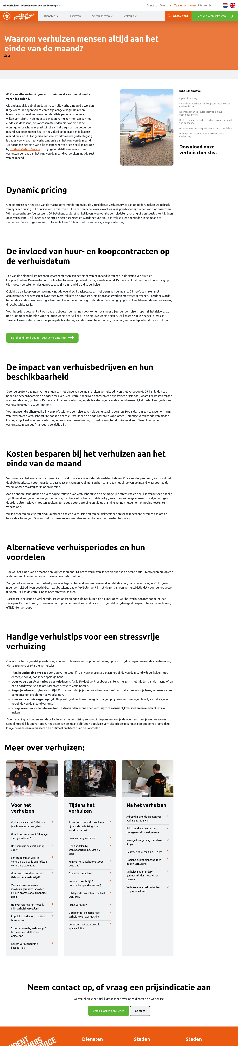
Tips (7, 55)
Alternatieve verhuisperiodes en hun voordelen (205, 128)
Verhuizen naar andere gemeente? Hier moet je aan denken (147, 875)
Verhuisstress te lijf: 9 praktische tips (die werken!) (90, 883)
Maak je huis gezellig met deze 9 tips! (147, 842)
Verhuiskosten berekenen (108, 1011)
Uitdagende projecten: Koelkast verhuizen (90, 895)
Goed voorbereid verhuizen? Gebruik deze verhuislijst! (32, 875)
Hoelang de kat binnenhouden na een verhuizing (147, 862)
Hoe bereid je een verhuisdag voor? (32, 848)
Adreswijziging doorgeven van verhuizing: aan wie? (147, 819)
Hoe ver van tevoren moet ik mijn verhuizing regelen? (32, 907)
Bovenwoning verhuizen (90, 838)
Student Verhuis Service (25, 149)
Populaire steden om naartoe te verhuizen (32, 918)
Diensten (50, 16)
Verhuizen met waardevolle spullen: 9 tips (90, 926)
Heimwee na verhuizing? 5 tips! (147, 852)
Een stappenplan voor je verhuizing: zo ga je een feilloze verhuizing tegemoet (32, 862)
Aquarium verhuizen (90, 873)
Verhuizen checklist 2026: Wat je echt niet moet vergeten (32, 824)
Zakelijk (129, 16)
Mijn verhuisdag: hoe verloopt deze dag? (90, 864)
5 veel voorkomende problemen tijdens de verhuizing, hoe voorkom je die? (90, 826)
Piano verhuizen (90, 905)
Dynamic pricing (188, 98)
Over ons (165, 5)
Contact (152, 5)
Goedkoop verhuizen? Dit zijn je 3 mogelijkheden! (32, 836)
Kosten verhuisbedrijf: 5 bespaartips (32, 946)
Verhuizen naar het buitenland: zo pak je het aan (147, 889)
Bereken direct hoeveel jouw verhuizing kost (39, 337)
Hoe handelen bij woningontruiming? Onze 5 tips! (90, 850)
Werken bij (205, 5)
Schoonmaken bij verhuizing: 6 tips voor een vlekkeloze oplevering (32, 932)
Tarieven (75, 16)
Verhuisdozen (101, 16)
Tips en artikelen (185, 5)
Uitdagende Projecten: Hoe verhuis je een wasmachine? (90, 915)
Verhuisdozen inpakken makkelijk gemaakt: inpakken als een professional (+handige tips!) (32, 891)
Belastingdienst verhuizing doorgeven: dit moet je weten (147, 830)
